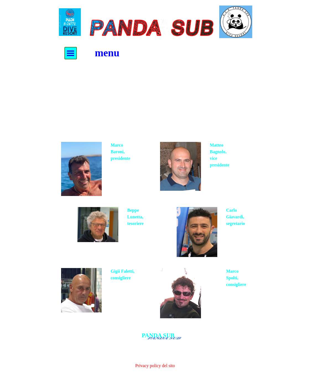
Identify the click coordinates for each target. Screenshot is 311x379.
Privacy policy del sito (155, 365)
